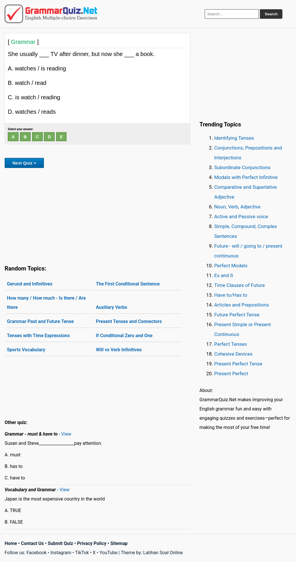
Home (11, 543)
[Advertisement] (97, 215)
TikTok (82, 552)
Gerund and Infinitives (29, 284)
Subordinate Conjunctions (242, 167)
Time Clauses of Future (239, 285)
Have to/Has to (230, 295)
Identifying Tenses (234, 138)
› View (65, 434)
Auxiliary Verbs (111, 307)
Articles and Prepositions (241, 305)
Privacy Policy (91, 543)
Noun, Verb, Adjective (237, 207)
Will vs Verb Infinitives (119, 349)
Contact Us (32, 543)
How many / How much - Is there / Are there (46, 302)
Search (271, 14)
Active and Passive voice (241, 216)
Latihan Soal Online (163, 552)
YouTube (108, 552)
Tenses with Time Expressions (38, 335)
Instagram (60, 552)
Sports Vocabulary (26, 349)
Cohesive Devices (233, 354)
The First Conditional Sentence (128, 284)
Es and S (223, 275)
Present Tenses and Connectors (129, 321)
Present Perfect (231, 373)
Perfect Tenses (230, 344)
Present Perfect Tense (238, 364)
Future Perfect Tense (236, 315)
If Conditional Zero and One (124, 335)
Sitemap (119, 543)
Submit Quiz (60, 543)
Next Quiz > (24, 162)
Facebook (37, 552)
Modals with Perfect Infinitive (246, 177)
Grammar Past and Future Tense (40, 321)
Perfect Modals (230, 265)
